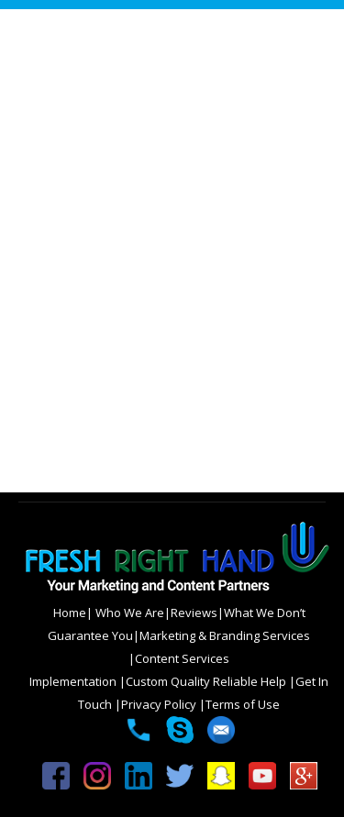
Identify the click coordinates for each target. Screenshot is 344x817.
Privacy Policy (160, 704)
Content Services (182, 658)
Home (69, 612)
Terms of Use (242, 704)
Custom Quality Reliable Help (207, 681)
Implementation (74, 681)
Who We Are (128, 612)
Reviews (194, 612)
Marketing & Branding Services (224, 635)
